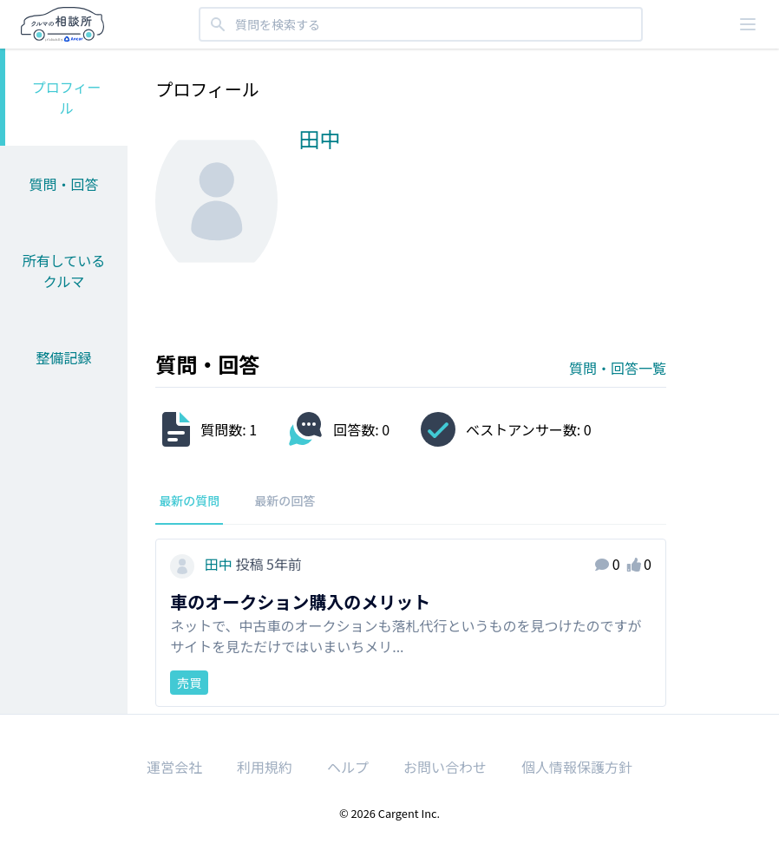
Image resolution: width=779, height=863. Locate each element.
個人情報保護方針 (576, 766)
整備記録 (64, 357)
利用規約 (264, 766)
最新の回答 (284, 500)
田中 (202, 563)
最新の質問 (189, 500)
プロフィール (66, 97)
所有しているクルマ (64, 270)
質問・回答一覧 (617, 367)
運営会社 (174, 766)
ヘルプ (348, 766)
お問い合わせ (445, 766)
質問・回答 (64, 183)
